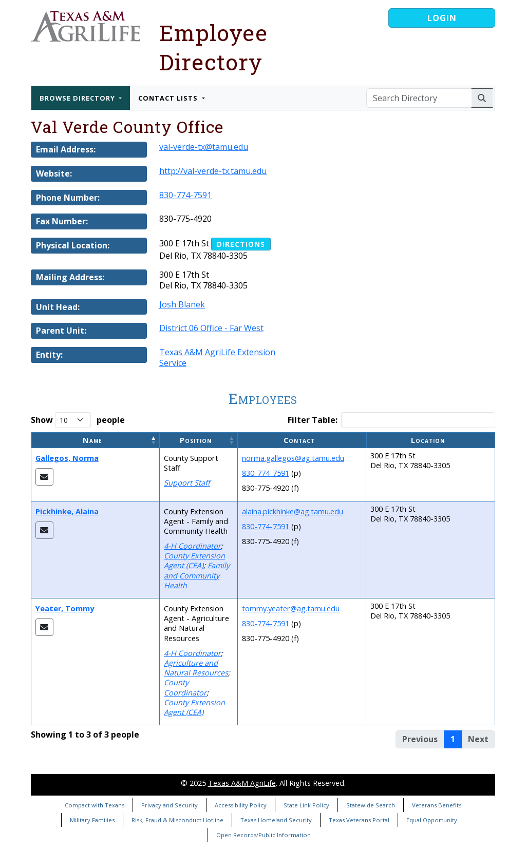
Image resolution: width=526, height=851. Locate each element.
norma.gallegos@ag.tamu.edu (293, 458)
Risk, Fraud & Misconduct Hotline (177, 820)
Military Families (92, 820)
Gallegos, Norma (67, 458)
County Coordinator (185, 687)
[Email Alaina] (44, 530)
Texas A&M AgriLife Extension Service (217, 357)
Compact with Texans (94, 805)
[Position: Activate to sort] (199, 440)
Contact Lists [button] (169, 98)
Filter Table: (312, 420)
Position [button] (196, 440)
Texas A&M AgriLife (242, 783)
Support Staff (187, 483)
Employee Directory (213, 47)
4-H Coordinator (192, 546)
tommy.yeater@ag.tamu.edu (291, 608)
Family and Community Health (197, 575)
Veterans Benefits (436, 805)
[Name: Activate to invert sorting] (95, 440)
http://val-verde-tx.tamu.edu (213, 171)
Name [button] (92, 440)
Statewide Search (370, 805)
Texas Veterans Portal (359, 820)
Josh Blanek (182, 304)
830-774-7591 (185, 195)
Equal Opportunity (431, 820)
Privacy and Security (169, 805)
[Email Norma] (44, 477)
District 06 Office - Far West (211, 328)
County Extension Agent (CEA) (194, 560)
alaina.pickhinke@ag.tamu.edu (292, 511)
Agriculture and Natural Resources (196, 668)
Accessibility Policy (241, 805)
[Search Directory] (419, 98)
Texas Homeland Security (276, 820)
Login (442, 18)
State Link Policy (306, 805)
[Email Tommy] (44, 627)
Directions (241, 244)
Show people (78, 420)
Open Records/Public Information (263, 835)
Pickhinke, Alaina (67, 511)
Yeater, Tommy (64, 608)
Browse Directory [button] (78, 98)
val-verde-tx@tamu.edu (203, 146)
